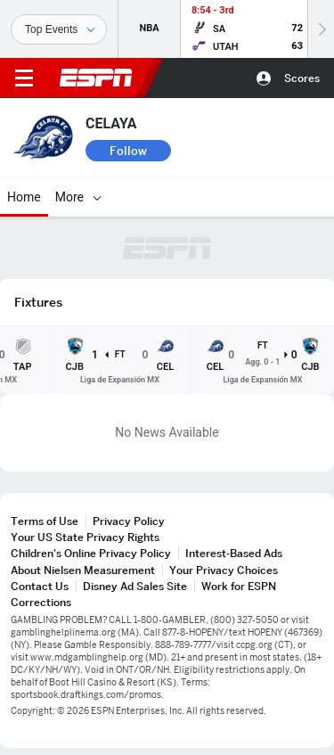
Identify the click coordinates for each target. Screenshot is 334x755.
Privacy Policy (129, 521)
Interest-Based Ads (233, 553)
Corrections (41, 602)
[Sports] (59, 29)
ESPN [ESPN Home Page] (96, 77)
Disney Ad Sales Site (135, 586)
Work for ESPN (238, 586)
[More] (97, 197)
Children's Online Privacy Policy (91, 553)
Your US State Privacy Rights (85, 537)
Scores (302, 78)
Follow (128, 151)
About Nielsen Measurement (83, 570)
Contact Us (40, 586)
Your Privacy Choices (223, 570)
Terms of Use (44, 521)
